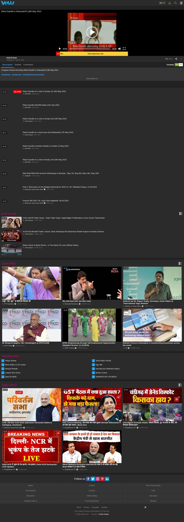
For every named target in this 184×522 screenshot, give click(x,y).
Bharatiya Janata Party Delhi (34, 189)
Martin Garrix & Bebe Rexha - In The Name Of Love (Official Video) (50, 245)
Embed (18, 65)
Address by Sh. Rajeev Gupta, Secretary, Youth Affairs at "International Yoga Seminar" (148, 302)
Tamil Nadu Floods (103, 361)
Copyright (95, 507)
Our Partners (31, 491)
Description (7, 65)
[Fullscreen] (124, 48)
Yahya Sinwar (10, 361)
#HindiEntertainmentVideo (33, 75)
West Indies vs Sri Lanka (15, 365)
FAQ (153, 491)
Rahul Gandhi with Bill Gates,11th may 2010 (41, 105)
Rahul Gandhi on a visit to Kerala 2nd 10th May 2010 (45, 119)
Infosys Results (11, 369)
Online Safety (92, 496)
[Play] (59, 48)
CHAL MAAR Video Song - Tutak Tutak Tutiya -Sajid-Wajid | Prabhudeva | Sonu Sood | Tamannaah (64, 218)
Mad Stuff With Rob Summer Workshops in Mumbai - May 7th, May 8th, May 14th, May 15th (61, 173)
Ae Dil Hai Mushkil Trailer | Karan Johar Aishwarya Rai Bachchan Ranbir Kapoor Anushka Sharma (63, 231)
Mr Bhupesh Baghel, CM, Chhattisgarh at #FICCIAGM (25, 343)
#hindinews (6, 75)
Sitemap (153, 501)
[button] (92, 32)
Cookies (104, 507)
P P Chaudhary (9, 304)
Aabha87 (28, 176)
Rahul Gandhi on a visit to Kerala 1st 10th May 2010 (44, 91)
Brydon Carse (101, 373)
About (30, 485)
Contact (92, 485)
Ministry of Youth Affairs (133, 306)
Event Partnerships (153, 485)
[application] (92, 32)
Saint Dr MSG (11, 377)
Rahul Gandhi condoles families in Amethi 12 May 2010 (46, 146)
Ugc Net (99, 365)
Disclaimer (31, 496)
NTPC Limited (69, 348)
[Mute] (119, 48)
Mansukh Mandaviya (71, 304)
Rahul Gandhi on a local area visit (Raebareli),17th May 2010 (48, 132)
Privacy (86, 507)
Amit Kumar (11, 58)
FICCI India (8, 345)
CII (126, 348)
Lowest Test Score (12, 373)
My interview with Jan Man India (77, 301)
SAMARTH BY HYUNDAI (106, 377)
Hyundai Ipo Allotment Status (108, 369)
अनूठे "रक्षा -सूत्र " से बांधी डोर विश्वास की (16, 301)
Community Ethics (92, 501)
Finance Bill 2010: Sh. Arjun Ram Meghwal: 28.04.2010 (46, 201)
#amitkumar (17, 75)
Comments (28, 65)
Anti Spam (153, 496)
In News (92, 491)
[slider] (89, 48)
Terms (79, 507)
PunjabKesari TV (70, 427)
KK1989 (27, 94)
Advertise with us (30, 501)
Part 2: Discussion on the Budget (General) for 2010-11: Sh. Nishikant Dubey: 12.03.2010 (60, 187)
